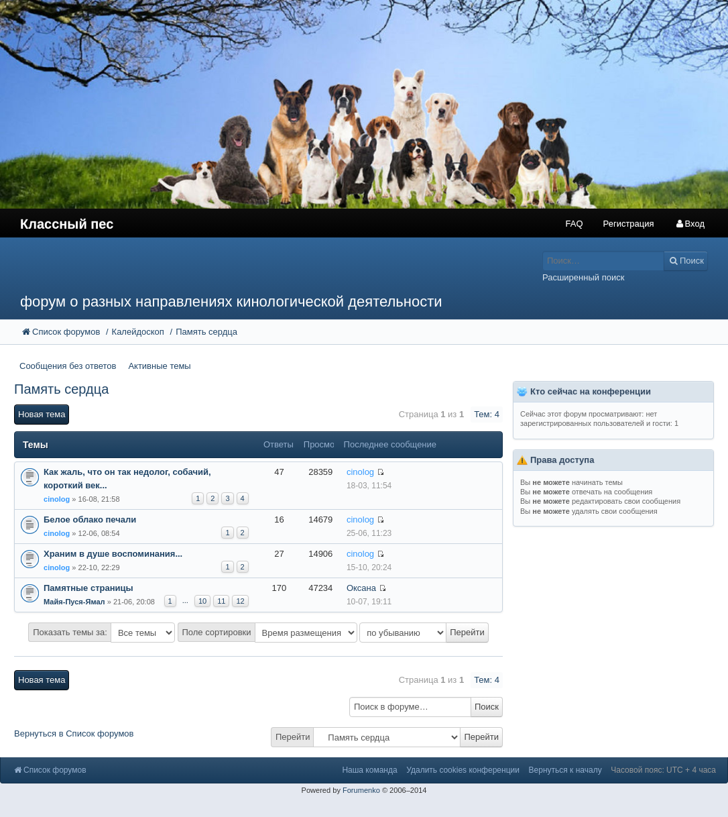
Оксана (361, 588)
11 (221, 601)
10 (202, 601)
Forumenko (361, 790)
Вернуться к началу (565, 770)
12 (240, 601)
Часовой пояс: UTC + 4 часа (663, 770)
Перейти (293, 737)
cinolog (57, 499)
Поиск (487, 707)
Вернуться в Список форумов (74, 733)
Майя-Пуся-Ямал (74, 602)
